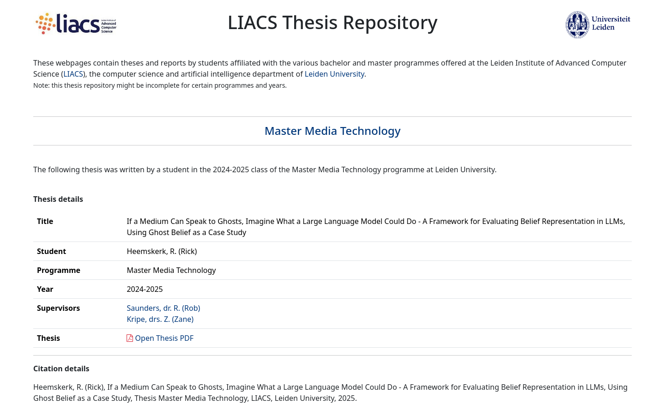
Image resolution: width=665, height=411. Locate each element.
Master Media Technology (333, 130)
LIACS (73, 74)
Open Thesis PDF (164, 338)
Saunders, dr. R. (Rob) (163, 308)
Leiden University (334, 74)
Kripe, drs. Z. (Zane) (160, 319)
